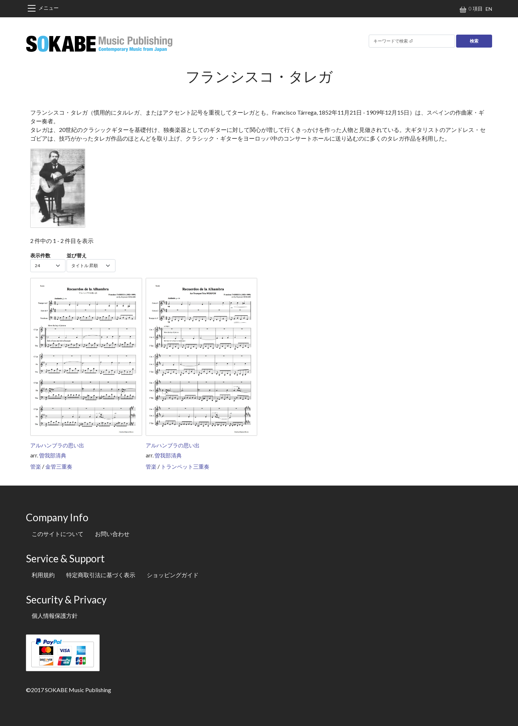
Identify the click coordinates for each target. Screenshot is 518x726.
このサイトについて (57, 533)
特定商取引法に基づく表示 (100, 574)
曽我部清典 (52, 455)
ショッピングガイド (173, 574)
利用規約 (43, 574)
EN (489, 9)
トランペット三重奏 (185, 466)
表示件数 (40, 255)
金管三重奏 (58, 466)
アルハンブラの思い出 (57, 445)
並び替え (77, 255)
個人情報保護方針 (55, 615)
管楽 (35, 466)
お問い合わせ (112, 533)
